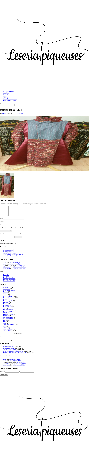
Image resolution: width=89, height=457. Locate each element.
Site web (2, 226)
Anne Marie (6, 270)
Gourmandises (7, 307)
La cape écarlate (21, 267)
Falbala (4, 113)
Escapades (6, 304)
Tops (4, 325)
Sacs (4, 323)
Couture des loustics (8, 298)
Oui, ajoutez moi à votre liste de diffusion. (12, 236)
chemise (5, 295)
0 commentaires (19, 113)
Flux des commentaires (9, 281)
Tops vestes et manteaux (9, 326)
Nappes (5, 314)
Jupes (4, 310)
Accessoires (6, 291)
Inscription (6, 277)
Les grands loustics (8, 311)
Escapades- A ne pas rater (10, 99)
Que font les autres (8, 319)
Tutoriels (5, 97)
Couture (5, 94)
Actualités (6, 93)
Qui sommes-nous (8, 320)
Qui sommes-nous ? (8, 91)
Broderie (5, 294)
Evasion (5, 305)
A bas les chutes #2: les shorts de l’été (13, 256)
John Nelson (6, 269)
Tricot (5, 328)
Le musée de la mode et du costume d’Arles (14, 258)
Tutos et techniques (8, 331)
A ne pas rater (7, 289)
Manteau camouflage (8, 253)
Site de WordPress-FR (9, 283)
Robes (5, 322)
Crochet (5, 301)
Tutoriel (5, 329)
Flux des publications (9, 280)
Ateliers (5, 96)
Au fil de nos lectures (9, 292)
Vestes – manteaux (8, 332)
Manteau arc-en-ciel (8, 252)
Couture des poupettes (9, 299)
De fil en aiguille (7, 302)
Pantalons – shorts (8, 316)
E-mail (2, 223)
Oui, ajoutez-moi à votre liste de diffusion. (12, 230)
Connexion (6, 278)
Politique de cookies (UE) (10, 100)
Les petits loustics (8, 313)
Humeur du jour (7, 308)
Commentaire (4, 217)
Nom (1, 220)
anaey (4, 264)
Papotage (5, 317)
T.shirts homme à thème (9, 255)
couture (5, 297)
